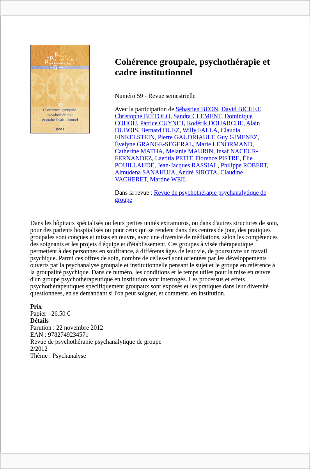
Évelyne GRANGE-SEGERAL (154, 144)
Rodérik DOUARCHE (215, 123)
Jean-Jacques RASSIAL (188, 165)
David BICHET (240, 109)
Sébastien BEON (197, 109)
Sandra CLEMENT (197, 116)
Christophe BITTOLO (142, 116)
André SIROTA (197, 172)
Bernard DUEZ (160, 130)
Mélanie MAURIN (189, 151)
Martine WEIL (168, 179)
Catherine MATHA (139, 151)
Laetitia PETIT (173, 158)
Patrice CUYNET (162, 123)
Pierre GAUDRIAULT (186, 137)
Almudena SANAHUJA (145, 172)
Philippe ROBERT (244, 165)
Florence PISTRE (217, 158)
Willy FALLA (200, 130)
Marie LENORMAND (224, 144)
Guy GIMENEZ (237, 137)
